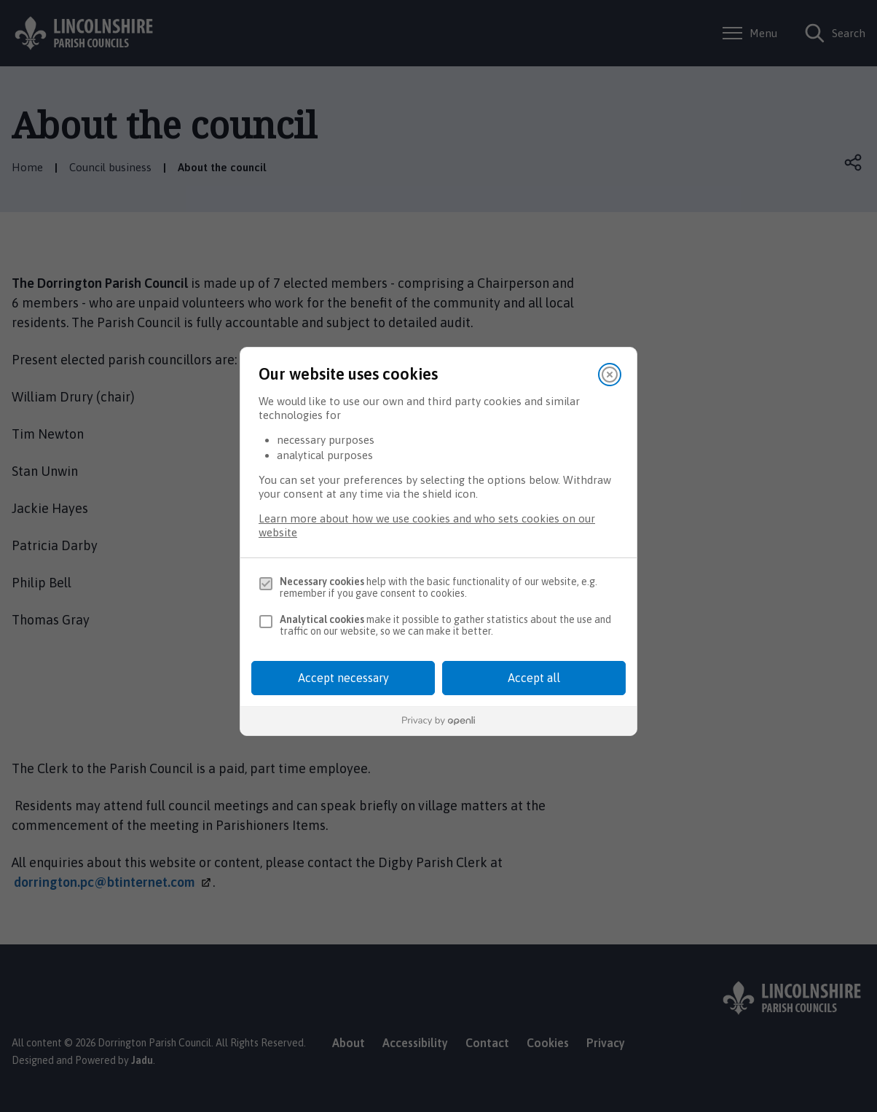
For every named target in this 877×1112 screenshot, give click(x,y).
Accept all (534, 677)
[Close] (609, 374)
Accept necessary (343, 677)
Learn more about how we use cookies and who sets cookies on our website (427, 525)
